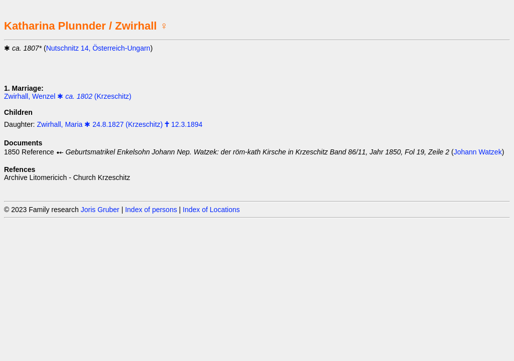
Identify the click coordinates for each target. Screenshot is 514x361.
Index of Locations (211, 210)
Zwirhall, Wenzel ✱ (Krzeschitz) (68, 96)
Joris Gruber (100, 210)
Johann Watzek (478, 152)
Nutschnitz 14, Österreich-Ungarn (98, 48)
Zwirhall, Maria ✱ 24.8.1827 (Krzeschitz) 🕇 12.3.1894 (119, 124)
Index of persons (151, 210)
